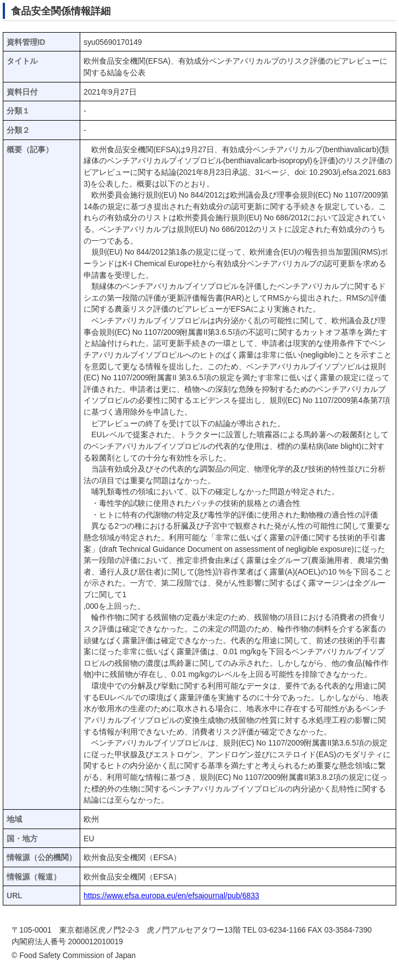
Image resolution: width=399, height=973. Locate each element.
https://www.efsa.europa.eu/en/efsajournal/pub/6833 (171, 896)
